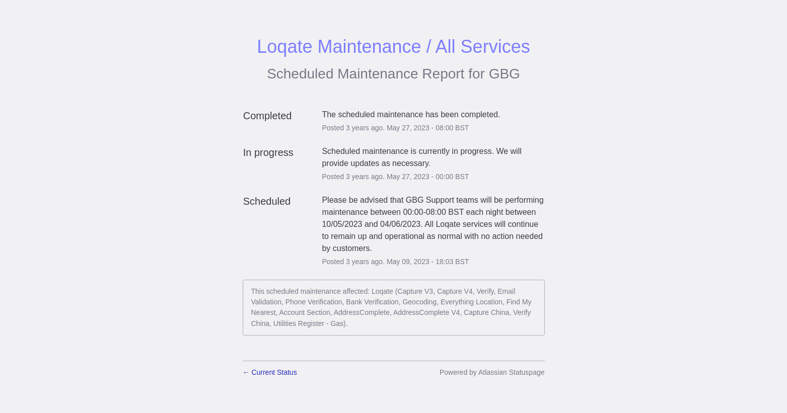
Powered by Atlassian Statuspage (492, 372)
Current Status (270, 372)
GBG (504, 73)
